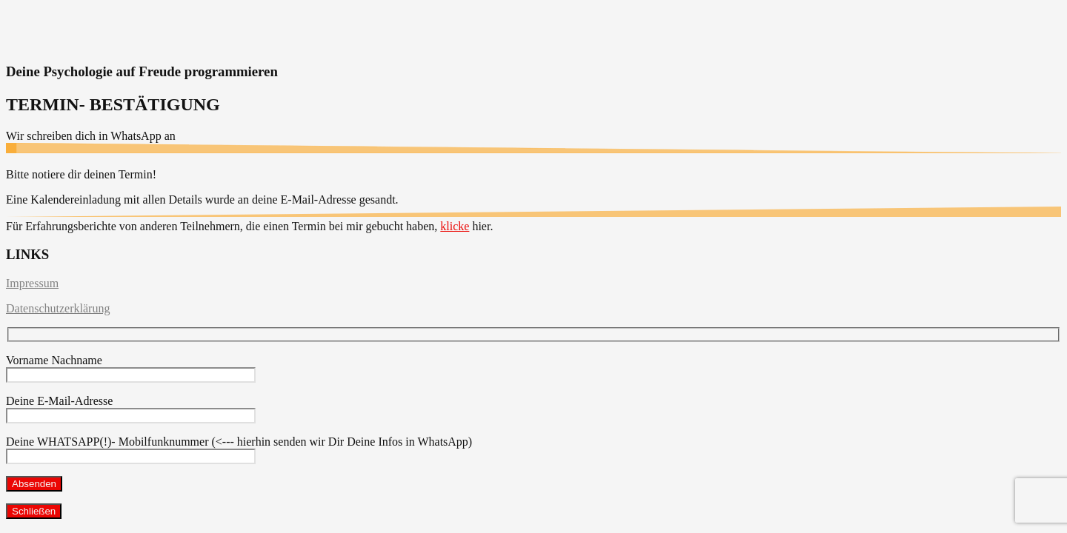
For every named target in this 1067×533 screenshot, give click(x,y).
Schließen (34, 511)
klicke (454, 226)
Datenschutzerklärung (58, 308)
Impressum (32, 283)
